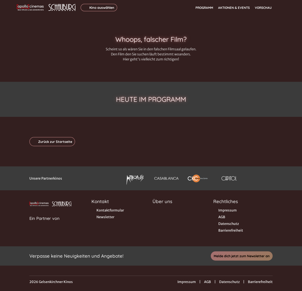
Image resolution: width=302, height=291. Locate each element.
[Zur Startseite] (46, 7)
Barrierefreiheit (260, 282)
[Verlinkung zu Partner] (135, 178)
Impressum (186, 282)
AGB (207, 282)
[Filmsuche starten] (281, 7)
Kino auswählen (98, 7)
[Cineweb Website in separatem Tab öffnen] (44, 224)
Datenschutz (229, 282)
